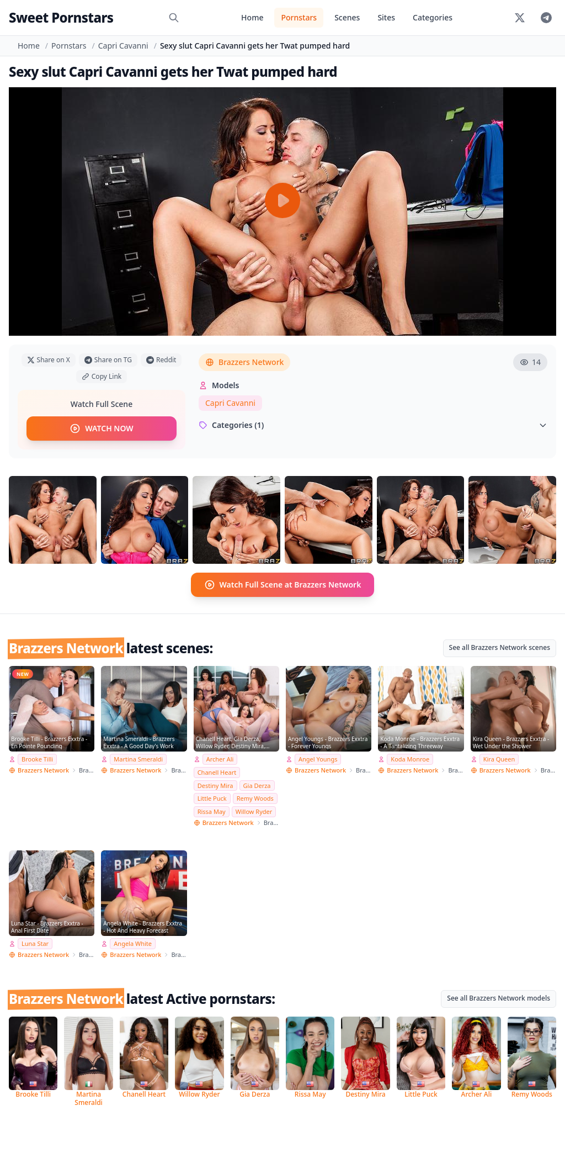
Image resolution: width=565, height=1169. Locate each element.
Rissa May (212, 811)
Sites (386, 17)
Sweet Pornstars (61, 17)
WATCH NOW (101, 428)
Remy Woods (255, 798)
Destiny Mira (215, 785)
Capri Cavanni (123, 45)
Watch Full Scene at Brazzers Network (282, 584)
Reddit (161, 359)
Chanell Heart (217, 772)
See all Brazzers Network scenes (499, 647)
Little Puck (212, 798)
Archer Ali (220, 759)
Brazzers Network (244, 362)
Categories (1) (373, 425)
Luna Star (35, 943)
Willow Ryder (254, 811)
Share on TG (108, 359)
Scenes (347, 17)
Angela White (133, 943)
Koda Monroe (410, 759)
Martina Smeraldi (138, 759)
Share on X (48, 359)
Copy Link (101, 376)
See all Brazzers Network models (498, 998)
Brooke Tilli (37, 759)
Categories (432, 17)
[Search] (174, 18)
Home (252, 17)
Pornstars (299, 17)
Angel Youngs (318, 759)
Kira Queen (499, 759)
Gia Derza (257, 785)
